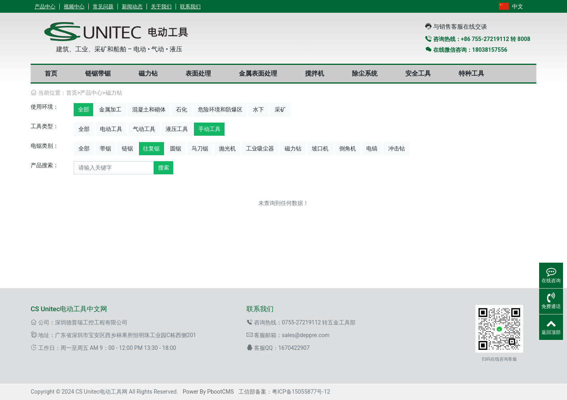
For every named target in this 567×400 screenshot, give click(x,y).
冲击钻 (396, 148)
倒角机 (347, 148)
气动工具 (144, 129)
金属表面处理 (258, 73)
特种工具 (471, 73)
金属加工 (110, 109)
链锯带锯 (98, 73)
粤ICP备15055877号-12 (301, 391)
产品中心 (45, 7)
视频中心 (74, 7)
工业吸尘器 (260, 148)
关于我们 (161, 7)
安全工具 (418, 73)
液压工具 (177, 129)
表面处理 (198, 73)
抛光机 (227, 148)
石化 (181, 109)
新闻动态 (132, 7)
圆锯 (175, 148)
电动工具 (111, 129)
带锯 (105, 148)
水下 (258, 109)
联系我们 (190, 7)
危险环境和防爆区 (220, 109)
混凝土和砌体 (149, 109)
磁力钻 (148, 73)
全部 (83, 109)
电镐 (371, 148)
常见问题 (103, 7)
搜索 (163, 167)
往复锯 (151, 148)
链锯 (127, 148)
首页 (51, 73)
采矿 (280, 109)
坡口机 (320, 148)
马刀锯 (200, 148)
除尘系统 (364, 73)
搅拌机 (314, 73)
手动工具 (209, 129)
